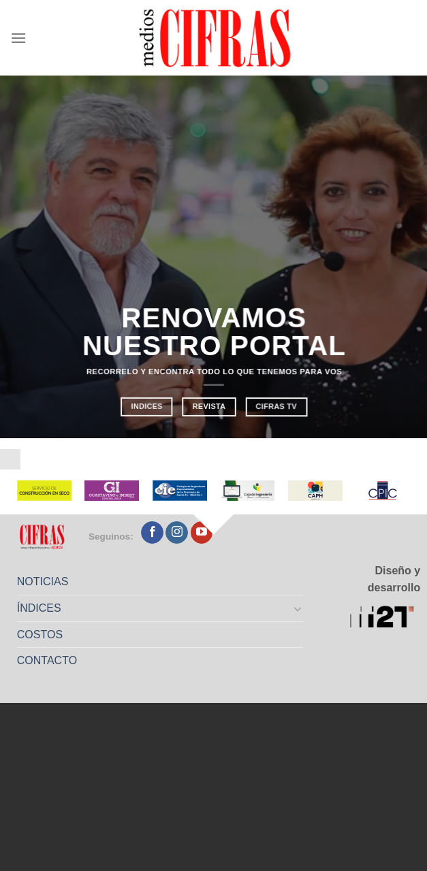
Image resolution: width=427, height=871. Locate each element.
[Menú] (18, 37)
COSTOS (40, 634)
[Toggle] (298, 608)
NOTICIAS (43, 581)
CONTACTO (47, 660)
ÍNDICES (39, 608)
